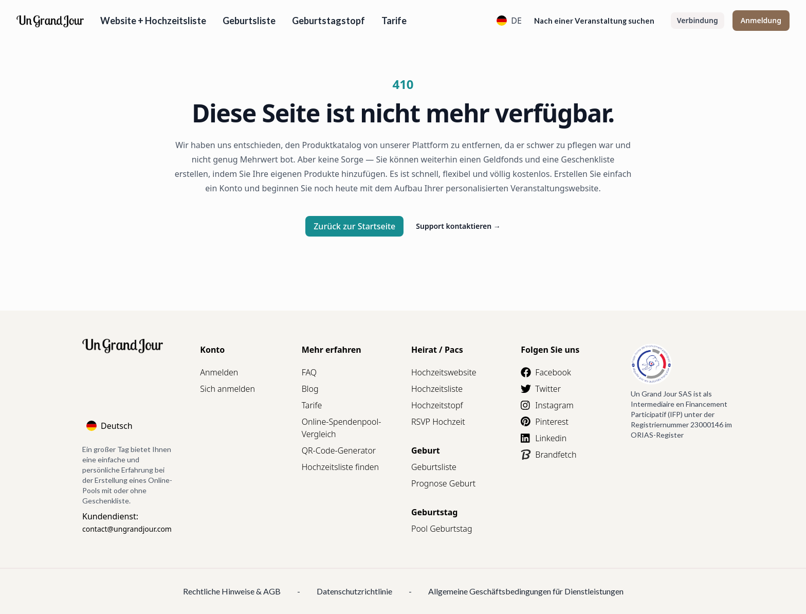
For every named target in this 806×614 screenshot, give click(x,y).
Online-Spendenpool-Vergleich (341, 428)
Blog (310, 388)
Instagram (547, 405)
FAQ (309, 372)
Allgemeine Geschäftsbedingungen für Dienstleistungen (526, 591)
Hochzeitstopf (437, 405)
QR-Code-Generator (339, 450)
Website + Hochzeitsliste (153, 20)
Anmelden (219, 372)
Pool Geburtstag (441, 528)
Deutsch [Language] (109, 425)
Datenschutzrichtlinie (354, 591)
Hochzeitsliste (437, 388)
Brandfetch (548, 454)
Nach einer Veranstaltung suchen (594, 20)
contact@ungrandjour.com (127, 529)
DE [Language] (509, 20)
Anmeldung (761, 20)
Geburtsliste (249, 20)
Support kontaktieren (458, 226)
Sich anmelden (227, 388)
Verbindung (697, 20)
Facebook (546, 372)
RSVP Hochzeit (438, 421)
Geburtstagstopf (328, 20)
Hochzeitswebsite (444, 372)
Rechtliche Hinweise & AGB (232, 591)
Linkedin (543, 438)
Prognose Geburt (443, 483)
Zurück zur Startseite (354, 226)
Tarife (394, 20)
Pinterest (545, 421)
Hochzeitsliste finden (340, 467)
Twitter (541, 388)
